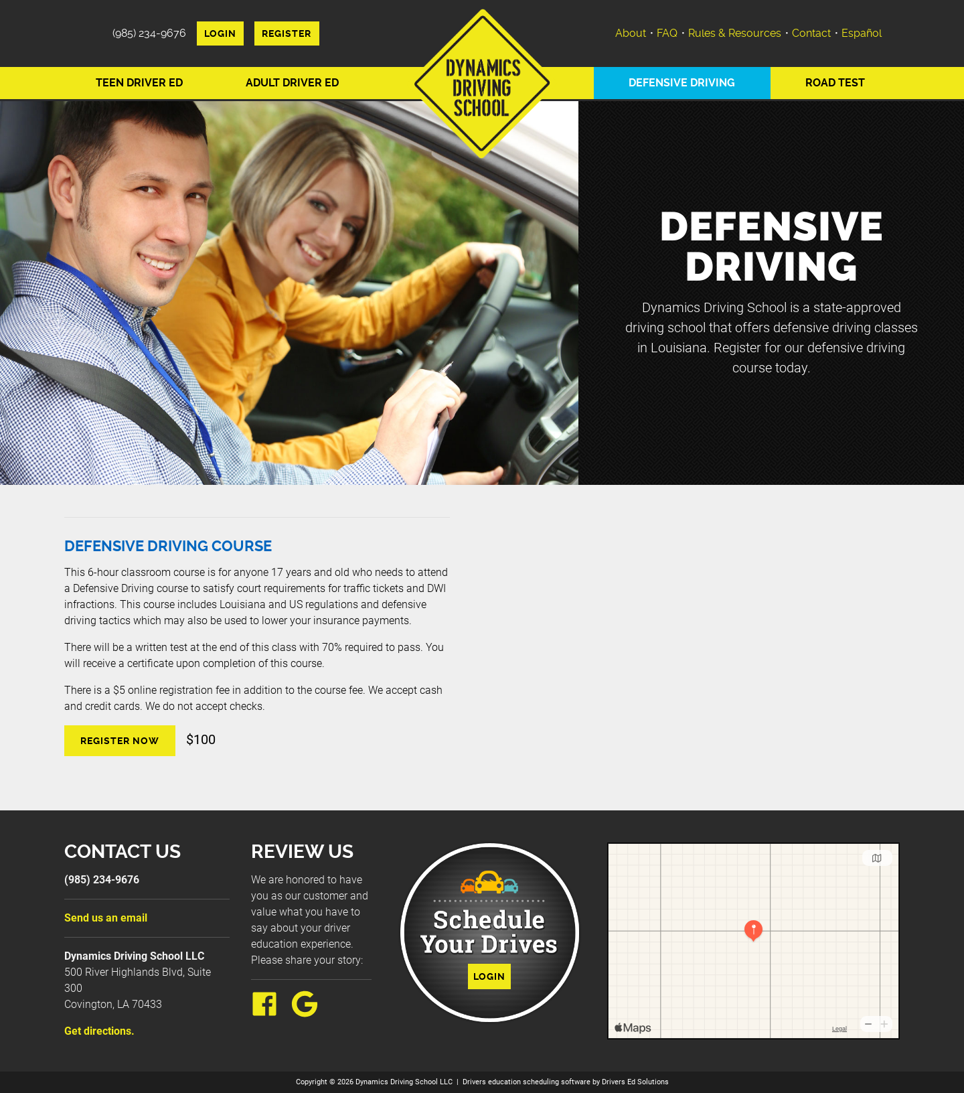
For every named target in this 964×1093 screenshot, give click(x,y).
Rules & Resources (734, 33)
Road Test (835, 82)
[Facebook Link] (270, 1013)
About (630, 33)
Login (220, 33)
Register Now (119, 740)
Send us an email (105, 918)
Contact (811, 33)
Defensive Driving (682, 82)
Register (286, 33)
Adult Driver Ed (292, 82)
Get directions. (99, 1031)
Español (861, 33)
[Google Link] (310, 1013)
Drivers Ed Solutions (635, 1082)
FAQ (667, 33)
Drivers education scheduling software (526, 1082)
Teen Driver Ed (139, 82)
